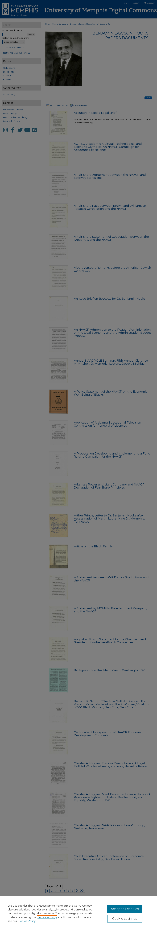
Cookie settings (47, 917)
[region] (78, 913)
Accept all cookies (125, 909)
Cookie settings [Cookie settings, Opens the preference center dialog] (124, 919)
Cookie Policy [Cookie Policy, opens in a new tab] (27, 921)
